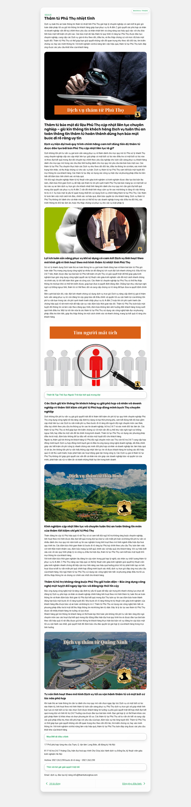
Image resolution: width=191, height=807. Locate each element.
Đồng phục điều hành (134, 783)
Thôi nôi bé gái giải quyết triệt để (63, 767)
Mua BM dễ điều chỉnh (57, 736)
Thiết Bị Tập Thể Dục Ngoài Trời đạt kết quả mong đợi (73, 395)
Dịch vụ (48, 14)
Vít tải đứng (52, 783)
